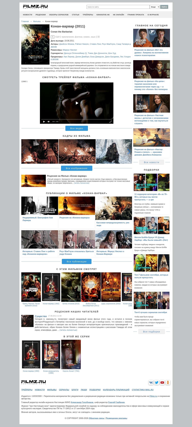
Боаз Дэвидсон (97, 57)
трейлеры (88, 15)
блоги (75, 390)
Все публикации (77, 261)
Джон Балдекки (112, 57)
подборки (95, 390)
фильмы (51, 390)
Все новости (151, 162)
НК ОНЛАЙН (118, 15)
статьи (75, 15)
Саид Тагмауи (122, 44)
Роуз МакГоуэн (108, 44)
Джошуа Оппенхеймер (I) (75, 53)
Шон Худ (112, 53)
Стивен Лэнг (95, 44)
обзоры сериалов (59, 15)
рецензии (41, 15)
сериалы (64, 390)
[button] (129, 151)
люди (84, 390)
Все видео (76, 128)
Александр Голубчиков (82, 402)
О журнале (153, 15)
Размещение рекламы (116, 418)
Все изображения (76, 168)
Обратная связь (96, 418)
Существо (41, 316)
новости (27, 15)
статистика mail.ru (143, 390)
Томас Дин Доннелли (97, 53)
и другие (54, 59)
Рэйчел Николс (82, 44)
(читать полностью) (81, 183)
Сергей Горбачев (116, 402)
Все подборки (151, 331)
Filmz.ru (153, 396)
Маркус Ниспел (70, 50)
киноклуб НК (103, 15)
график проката (135, 15)
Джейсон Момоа (66, 44)
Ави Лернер (69, 57)
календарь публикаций (116, 390)
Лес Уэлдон (125, 57)
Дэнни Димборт (82, 57)
